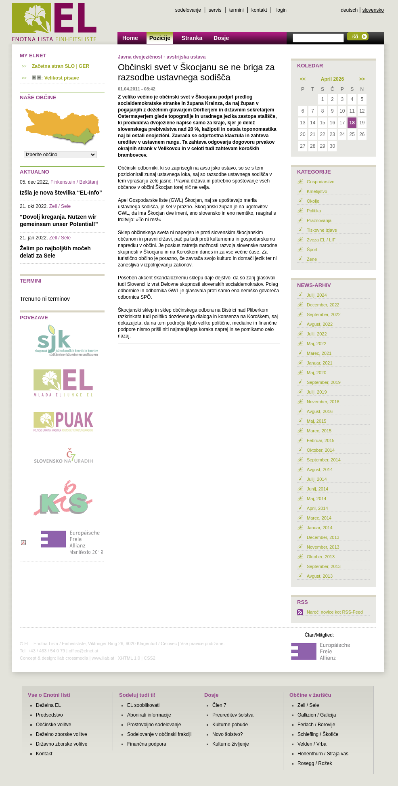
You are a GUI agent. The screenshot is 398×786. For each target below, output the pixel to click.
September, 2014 (324, 459)
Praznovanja (319, 220)
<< (303, 79)
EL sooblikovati (143, 705)
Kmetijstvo (317, 191)
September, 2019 (324, 382)
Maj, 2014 (316, 498)
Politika (314, 210)
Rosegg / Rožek (314, 763)
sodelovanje (188, 10)
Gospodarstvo (320, 181)
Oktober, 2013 (321, 556)
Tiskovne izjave (322, 230)
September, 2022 (324, 314)
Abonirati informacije (149, 715)
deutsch (349, 10)
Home (130, 38)
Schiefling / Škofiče (317, 734)
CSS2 (149, 658)
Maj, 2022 (316, 343)
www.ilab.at (103, 658)
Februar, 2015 (321, 440)
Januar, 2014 (320, 527)
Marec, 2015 (319, 430)
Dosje (221, 38)
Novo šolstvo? (227, 734)
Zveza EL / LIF (321, 239)
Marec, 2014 (319, 518)
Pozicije (159, 38)
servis (215, 10)
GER (84, 66)
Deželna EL (48, 705)
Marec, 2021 (319, 353)
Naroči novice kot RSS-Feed (335, 612)
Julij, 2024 (317, 295)
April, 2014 (317, 508)
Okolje (313, 201)
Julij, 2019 (317, 392)
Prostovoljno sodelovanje (154, 724)
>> (362, 79)
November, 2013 (323, 547)
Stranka (192, 38)
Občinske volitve (53, 724)
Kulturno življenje (230, 744)
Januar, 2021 (320, 363)
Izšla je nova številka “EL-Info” (61, 192)
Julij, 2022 (317, 333)
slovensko (373, 10)
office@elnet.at (83, 650)
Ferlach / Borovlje (316, 724)
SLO (70, 66)
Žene (312, 259)
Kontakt (44, 754)
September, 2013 (324, 566)
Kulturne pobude (230, 724)
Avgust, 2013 (320, 576)
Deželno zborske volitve (61, 734)
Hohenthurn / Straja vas (322, 754)
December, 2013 (323, 537)
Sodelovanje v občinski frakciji (159, 734)
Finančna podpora (146, 744)
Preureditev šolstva (232, 715)
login (282, 10)
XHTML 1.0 (129, 658)
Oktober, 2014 (321, 450)
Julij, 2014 (317, 479)
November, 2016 (323, 401)
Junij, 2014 (317, 488)
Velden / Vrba (312, 744)
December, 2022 (323, 304)
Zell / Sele (308, 705)
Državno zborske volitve (61, 744)
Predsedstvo (49, 715)
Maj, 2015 (316, 421)
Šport (312, 249)
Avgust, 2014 (320, 469)
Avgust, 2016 (320, 411)
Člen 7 (219, 705)
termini (236, 10)
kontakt (259, 10)
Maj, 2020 (316, 372)
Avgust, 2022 (320, 324)
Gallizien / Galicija (316, 715)
